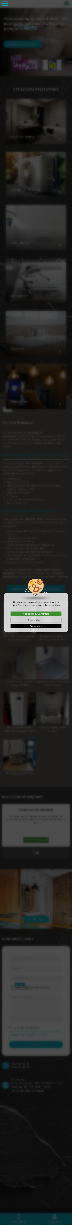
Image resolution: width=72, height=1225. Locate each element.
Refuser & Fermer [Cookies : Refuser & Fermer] (36, 620)
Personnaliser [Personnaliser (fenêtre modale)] (36, 626)
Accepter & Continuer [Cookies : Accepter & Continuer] (36, 614)
